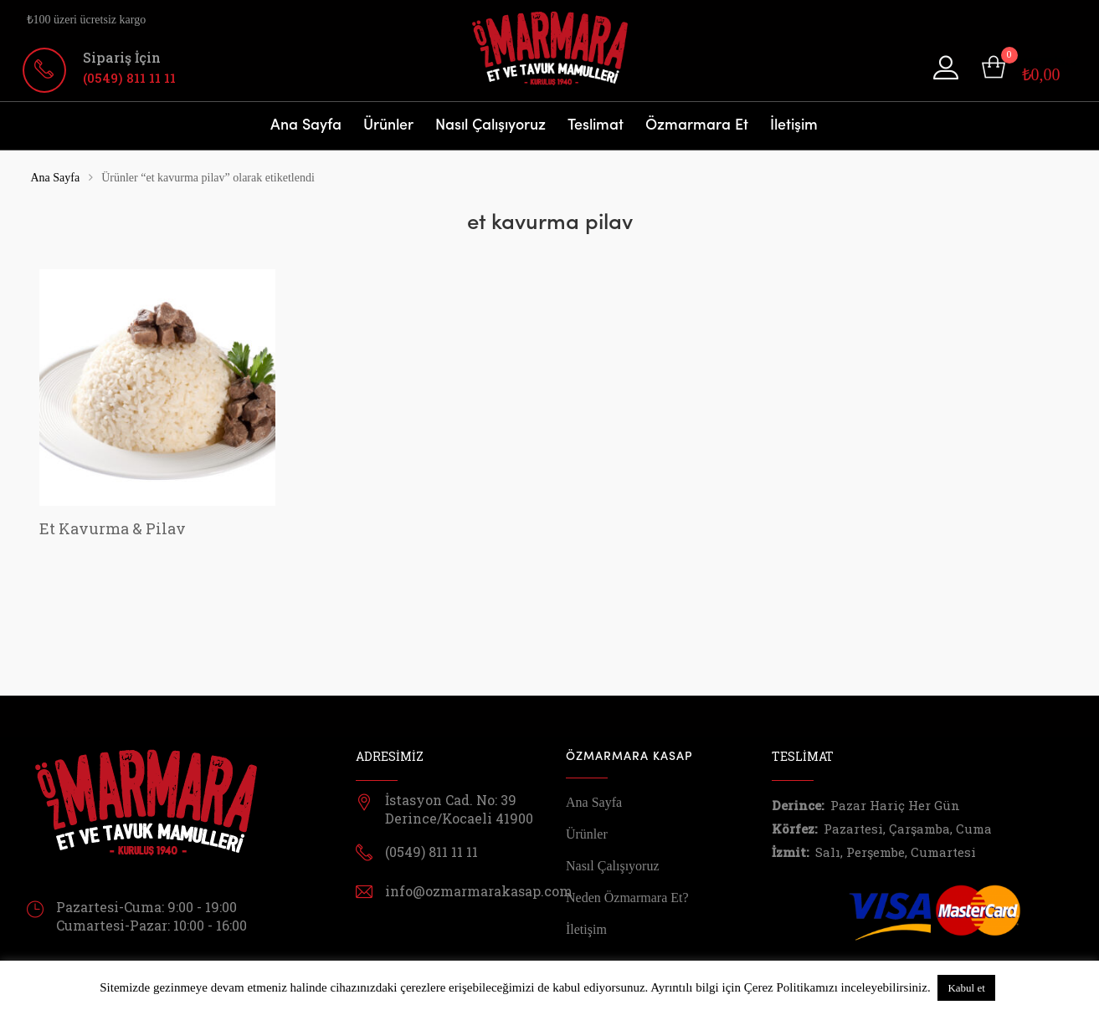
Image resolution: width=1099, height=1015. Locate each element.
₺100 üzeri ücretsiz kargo (86, 19)
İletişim (794, 125)
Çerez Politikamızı (791, 987)
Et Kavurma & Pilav (112, 528)
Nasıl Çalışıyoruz (490, 125)
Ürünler (388, 125)
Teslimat (595, 125)
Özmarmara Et (696, 125)
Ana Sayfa (306, 125)
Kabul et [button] (966, 988)
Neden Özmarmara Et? (627, 897)
